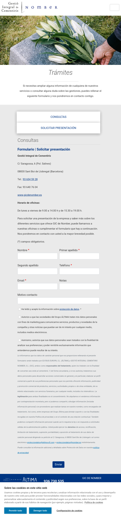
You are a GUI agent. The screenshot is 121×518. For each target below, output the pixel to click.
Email (21, 280)
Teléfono (64, 265)
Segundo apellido (28, 265)
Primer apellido (68, 250)
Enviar (58, 464)
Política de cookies (93, 502)
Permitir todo (15, 510)
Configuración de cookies (69, 510)
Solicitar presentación (58, 128)
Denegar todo (40, 510)
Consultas (58, 117)
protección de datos (69, 309)
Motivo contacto (27, 294)
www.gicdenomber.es (30, 195)
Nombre (22, 250)
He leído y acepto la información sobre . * (51, 309)
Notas (63, 280)
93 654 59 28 (30, 179)
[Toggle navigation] (114, 7)
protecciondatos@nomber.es (68, 442)
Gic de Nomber (91, 478)
